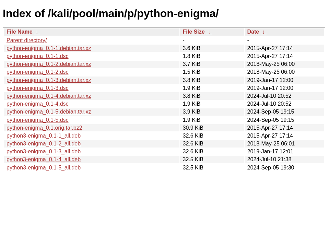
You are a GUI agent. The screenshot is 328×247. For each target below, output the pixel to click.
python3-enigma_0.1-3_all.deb (44, 151)
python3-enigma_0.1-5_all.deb (44, 167)
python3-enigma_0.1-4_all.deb (44, 159)
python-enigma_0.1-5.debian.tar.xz (49, 112)
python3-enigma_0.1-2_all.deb (44, 143)
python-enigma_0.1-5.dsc (38, 120)
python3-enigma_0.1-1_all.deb (44, 136)
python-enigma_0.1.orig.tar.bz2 (44, 128)
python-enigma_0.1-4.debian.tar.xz (49, 96)
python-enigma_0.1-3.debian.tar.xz (49, 80)
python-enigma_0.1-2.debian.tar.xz (49, 64)
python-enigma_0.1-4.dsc (38, 104)
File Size (194, 32)
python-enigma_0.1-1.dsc (38, 56)
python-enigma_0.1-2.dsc (38, 72)
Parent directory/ (27, 40)
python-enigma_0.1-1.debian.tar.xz (49, 48)
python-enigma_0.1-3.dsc (38, 88)
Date (253, 32)
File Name (20, 32)
